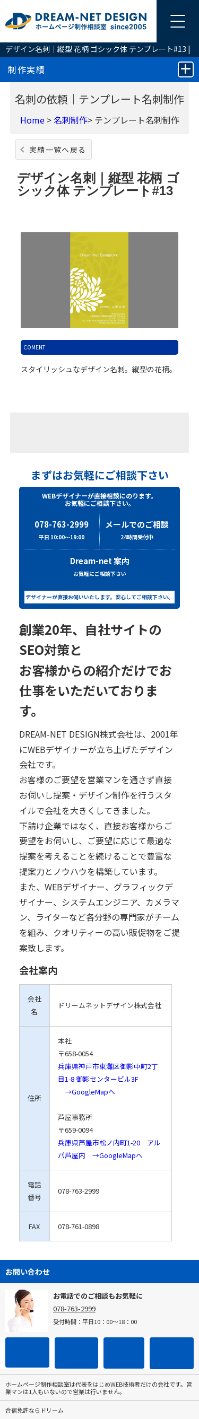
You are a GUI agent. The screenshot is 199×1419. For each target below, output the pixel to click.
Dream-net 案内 (99, 567)
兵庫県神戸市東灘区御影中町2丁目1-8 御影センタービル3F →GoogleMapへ (108, 1079)
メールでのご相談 (137, 531)
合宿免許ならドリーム (34, 1410)
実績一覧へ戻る (57, 149)
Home (32, 119)
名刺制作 (71, 119)
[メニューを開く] (178, 21)
